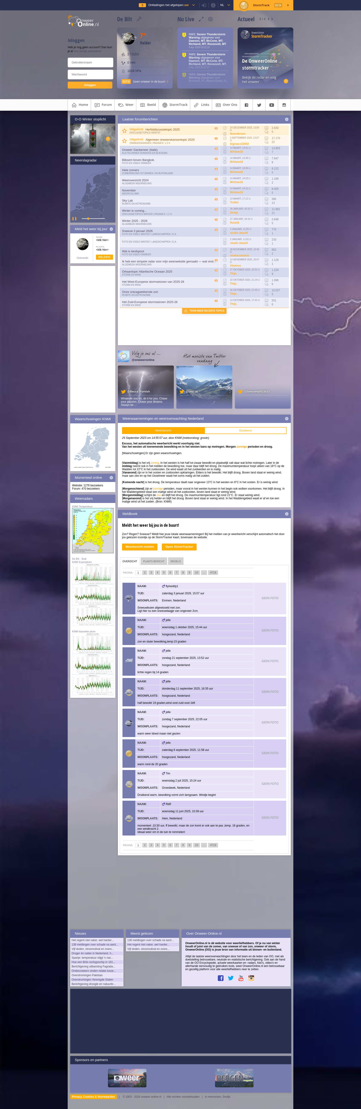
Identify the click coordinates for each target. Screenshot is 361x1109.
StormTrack (174, 105)
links (201, 105)
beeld (147, 105)
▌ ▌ (75, 218)
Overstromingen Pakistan (87, 975)
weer (125, 105)
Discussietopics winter (137, 214)
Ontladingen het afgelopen (168, 5)
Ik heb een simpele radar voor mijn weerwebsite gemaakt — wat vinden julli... (173, 261)
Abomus (235, 265)
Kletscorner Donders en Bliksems (144, 153)
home (79, 105)
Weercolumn (130, 193)
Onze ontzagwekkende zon (140, 292)
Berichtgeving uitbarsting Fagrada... (93, 966)
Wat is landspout (133, 251)
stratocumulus (239, 255)
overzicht (129, 561)
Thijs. (233, 273)
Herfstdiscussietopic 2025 (163, 129)
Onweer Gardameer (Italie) (140, 150)
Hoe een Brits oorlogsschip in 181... (93, 962)
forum (102, 105)
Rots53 (234, 222)
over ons (226, 105)
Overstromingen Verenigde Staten (92, 979)
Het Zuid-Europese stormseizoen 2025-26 (150, 302)
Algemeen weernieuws (136, 183)
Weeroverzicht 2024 (135, 180)
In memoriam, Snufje (217, 1096)
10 (196, 572)
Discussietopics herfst (145, 132)
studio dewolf (239, 233)
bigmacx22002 (239, 144)
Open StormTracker (179, 546)
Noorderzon (237, 133)
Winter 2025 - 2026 (135, 221)
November (129, 190)
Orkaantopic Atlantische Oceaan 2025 (147, 271)
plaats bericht (154, 561)
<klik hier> (102, 240)
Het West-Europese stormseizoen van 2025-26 (153, 281)
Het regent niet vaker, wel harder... (93, 940)
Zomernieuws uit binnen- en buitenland (147, 173)
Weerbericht (163, 430)
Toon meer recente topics (207, 310)
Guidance (245, 430)
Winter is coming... (134, 210)
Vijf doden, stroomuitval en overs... (93, 949)
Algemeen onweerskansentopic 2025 (170, 139)
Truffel (234, 202)
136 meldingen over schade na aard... (95, 944)
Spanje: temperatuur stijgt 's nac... (92, 957)
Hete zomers (130, 170)
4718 (213, 572)
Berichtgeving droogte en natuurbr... (94, 984)
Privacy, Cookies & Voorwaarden (93, 1096)
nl (222, 5)
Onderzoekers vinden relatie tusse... (94, 970)
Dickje (234, 212)
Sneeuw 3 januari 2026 (137, 231)
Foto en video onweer (136, 163)
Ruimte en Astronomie (136, 203)
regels (176, 561)
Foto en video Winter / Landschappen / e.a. (149, 234)
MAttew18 (236, 151)
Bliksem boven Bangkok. (138, 160)
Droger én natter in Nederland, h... (93, 953)
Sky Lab (127, 200)
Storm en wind (131, 275)
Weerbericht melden (139, 546)
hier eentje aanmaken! (88, 51)
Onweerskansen (140, 143)
